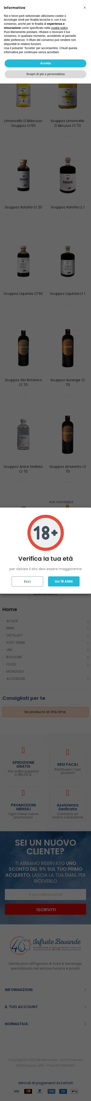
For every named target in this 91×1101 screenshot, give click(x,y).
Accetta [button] (45, 1080)
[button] (85, 1025)
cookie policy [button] (59, 1045)
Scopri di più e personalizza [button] (45, 1091)
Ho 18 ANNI (64, 581)
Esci (27, 581)
